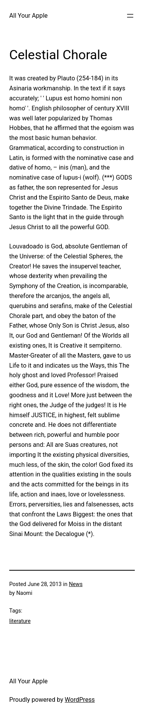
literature (20, 621)
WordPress (80, 699)
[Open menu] (130, 15)
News (76, 584)
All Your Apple (28, 15)
